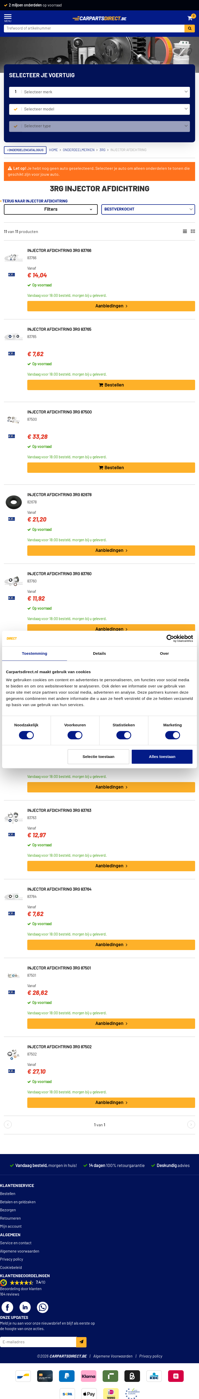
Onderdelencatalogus (25, 150)
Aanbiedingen (111, 306)
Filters (50, 209)
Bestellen (7, 1194)
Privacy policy (11, 1259)
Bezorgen (8, 1210)
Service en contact (15, 1243)
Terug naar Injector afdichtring (34, 201)
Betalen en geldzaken (18, 1202)
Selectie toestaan (99, 756)
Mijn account (11, 1226)
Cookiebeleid (11, 1268)
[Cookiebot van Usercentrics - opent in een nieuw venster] (170, 638)
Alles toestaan (162, 756)
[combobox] (106, 92)
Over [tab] (164, 653)
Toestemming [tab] (34, 653)
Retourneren (10, 1218)
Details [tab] (99, 653)
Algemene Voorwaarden (112, 1356)
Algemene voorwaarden (19, 1251)
